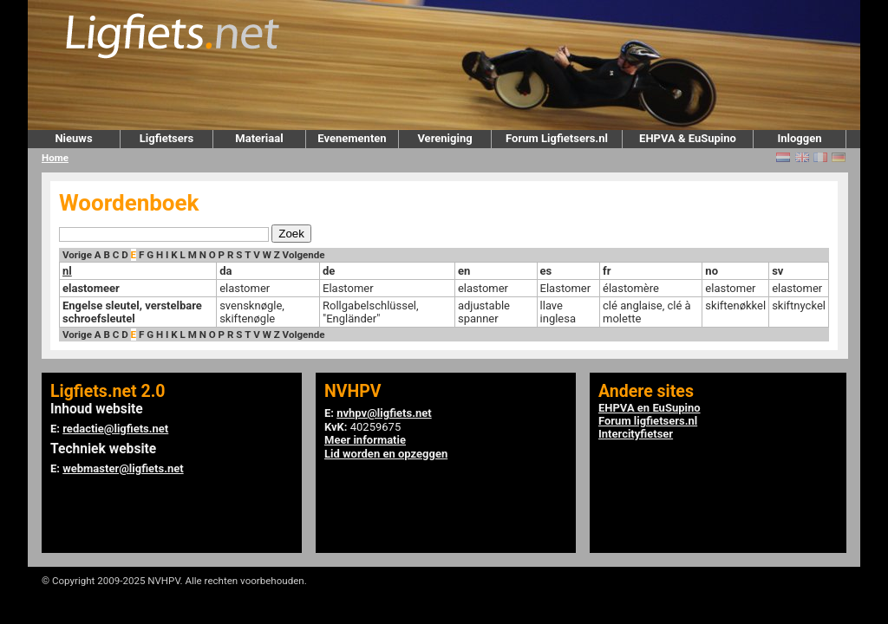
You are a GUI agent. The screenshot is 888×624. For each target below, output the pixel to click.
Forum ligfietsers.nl (647, 420)
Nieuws (73, 138)
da (225, 270)
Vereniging (444, 138)
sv (777, 270)
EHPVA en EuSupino (649, 407)
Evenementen (351, 138)
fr (606, 270)
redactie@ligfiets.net (115, 428)
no (711, 270)
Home (55, 158)
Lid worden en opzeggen (385, 453)
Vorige (77, 255)
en (464, 270)
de (329, 270)
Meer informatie (365, 439)
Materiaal (259, 138)
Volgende (304, 255)
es (546, 270)
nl (67, 270)
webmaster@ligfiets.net (122, 468)
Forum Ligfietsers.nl (557, 138)
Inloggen (799, 138)
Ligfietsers (166, 138)
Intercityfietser (635, 433)
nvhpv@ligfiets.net (383, 412)
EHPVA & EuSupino (687, 138)
